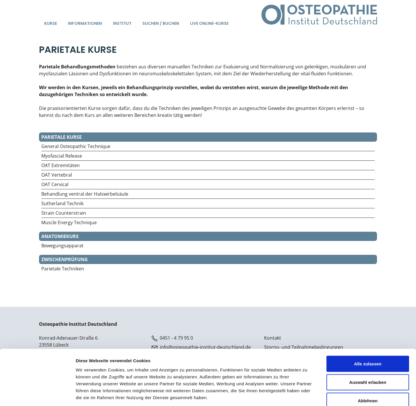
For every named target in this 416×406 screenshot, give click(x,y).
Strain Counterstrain (63, 213)
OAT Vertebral (56, 175)
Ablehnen (368, 368)
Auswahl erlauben (367, 349)
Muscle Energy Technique (69, 222)
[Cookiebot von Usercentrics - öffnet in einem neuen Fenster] (37, 394)
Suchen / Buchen (160, 23)
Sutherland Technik (62, 203)
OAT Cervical (54, 184)
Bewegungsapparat (62, 245)
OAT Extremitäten (60, 165)
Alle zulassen (367, 331)
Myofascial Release (61, 156)
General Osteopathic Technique (75, 146)
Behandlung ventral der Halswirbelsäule (84, 194)
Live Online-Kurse (209, 23)
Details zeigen (307, 394)
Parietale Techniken (62, 268)
